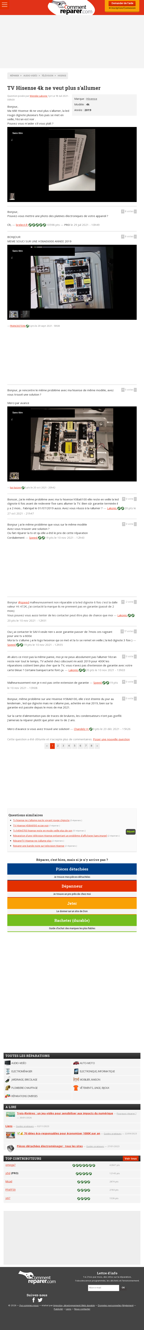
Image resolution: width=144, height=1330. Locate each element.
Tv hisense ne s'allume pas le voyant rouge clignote (41, 820)
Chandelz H (81, 729)
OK (123, 1288)
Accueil (72, 7)
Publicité (58, 1309)
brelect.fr (22, 225)
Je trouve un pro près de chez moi (72, 894)
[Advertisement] (72, 41)
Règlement (128, 1305)
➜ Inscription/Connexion (122, 8)
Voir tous (131, 1158)
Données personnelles (110, 1305)
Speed (33, 537)
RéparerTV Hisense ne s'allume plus (32, 841)
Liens (8, 1126)
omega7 (10, 1165)
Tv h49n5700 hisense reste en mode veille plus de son (42, 831)
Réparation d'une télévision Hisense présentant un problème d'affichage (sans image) (60, 836)
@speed (23, 602)
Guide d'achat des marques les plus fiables (72, 928)
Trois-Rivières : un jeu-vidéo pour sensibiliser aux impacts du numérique (65, 1113)
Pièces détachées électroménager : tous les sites (50, 1146)
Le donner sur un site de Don (72, 911)
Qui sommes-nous (29, 1305)
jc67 (7, 1198)
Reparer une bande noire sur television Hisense (38, 846)
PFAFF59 (10, 1189)
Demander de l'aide (122, 3)
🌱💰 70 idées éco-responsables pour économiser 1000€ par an (58, 1133)
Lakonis (112, 508)
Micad (8, 1181)
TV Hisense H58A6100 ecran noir (31, 826)
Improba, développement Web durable (74, 1305)
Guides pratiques (25, 1126)
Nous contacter (82, 1309)
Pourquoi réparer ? (126, 1113)
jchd (7, 1173)
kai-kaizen (16, 488)
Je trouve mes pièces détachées (72, 877)
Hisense (91, 99)
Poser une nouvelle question (111, 739)
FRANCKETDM (18, 326)
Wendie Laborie (39, 96)
